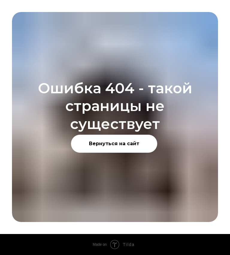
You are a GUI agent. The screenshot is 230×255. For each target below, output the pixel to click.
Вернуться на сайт (114, 143)
